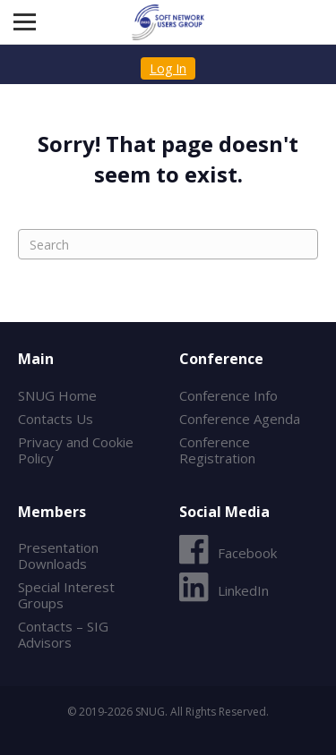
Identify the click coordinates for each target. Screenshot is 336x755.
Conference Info (228, 395)
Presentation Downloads (58, 556)
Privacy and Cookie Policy (76, 450)
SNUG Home (57, 395)
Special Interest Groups (66, 595)
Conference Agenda (239, 419)
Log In (168, 68)
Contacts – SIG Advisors (63, 634)
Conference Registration (217, 450)
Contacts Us (55, 419)
